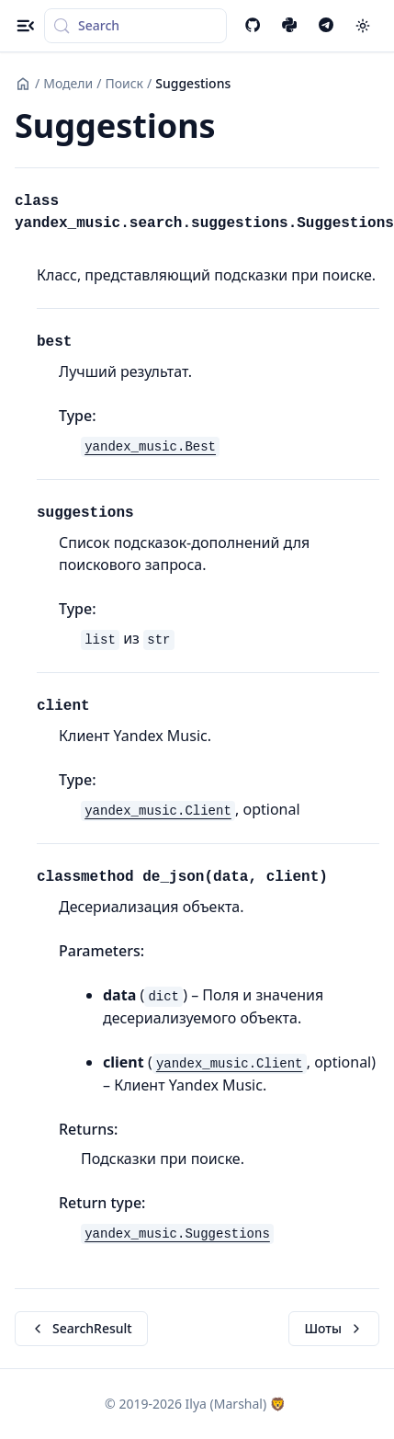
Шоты (334, 1328)
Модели (68, 83)
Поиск (124, 83)
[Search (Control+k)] (135, 25)
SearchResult (81, 1328)
